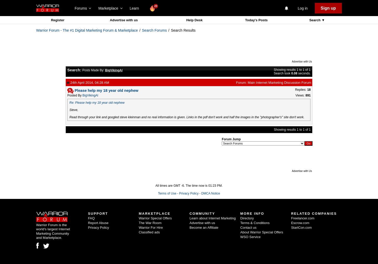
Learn (136, 8)
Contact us (248, 228)
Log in (303, 8)
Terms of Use (167, 193)
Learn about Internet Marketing (213, 218)
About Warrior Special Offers (261, 232)
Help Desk (194, 20)
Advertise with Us (302, 61)
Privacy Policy (189, 193)
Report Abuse (98, 223)
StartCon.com (301, 228)
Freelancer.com (303, 218)
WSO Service (250, 237)
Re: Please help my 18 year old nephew (97, 103)
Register (57, 20)
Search (315, 20)
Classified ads (149, 232)
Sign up (328, 8)
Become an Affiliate (204, 228)
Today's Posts (256, 20)
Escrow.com (300, 223)
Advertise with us (124, 20)
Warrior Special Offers (155, 218)
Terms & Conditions (255, 223)
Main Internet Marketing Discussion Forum (279, 83)
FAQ (91, 218)
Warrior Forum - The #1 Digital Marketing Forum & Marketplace (87, 30)
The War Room (150, 223)
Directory (247, 218)
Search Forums (154, 30)
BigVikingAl (90, 95)
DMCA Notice (210, 193)
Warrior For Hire (151, 228)
